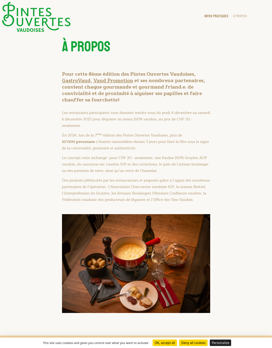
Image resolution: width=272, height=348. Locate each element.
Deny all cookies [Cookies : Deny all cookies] (193, 343)
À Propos (240, 16)
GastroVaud (76, 80)
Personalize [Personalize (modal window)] (220, 343)
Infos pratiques (216, 16)
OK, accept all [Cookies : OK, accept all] (165, 343)
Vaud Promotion (113, 80)
